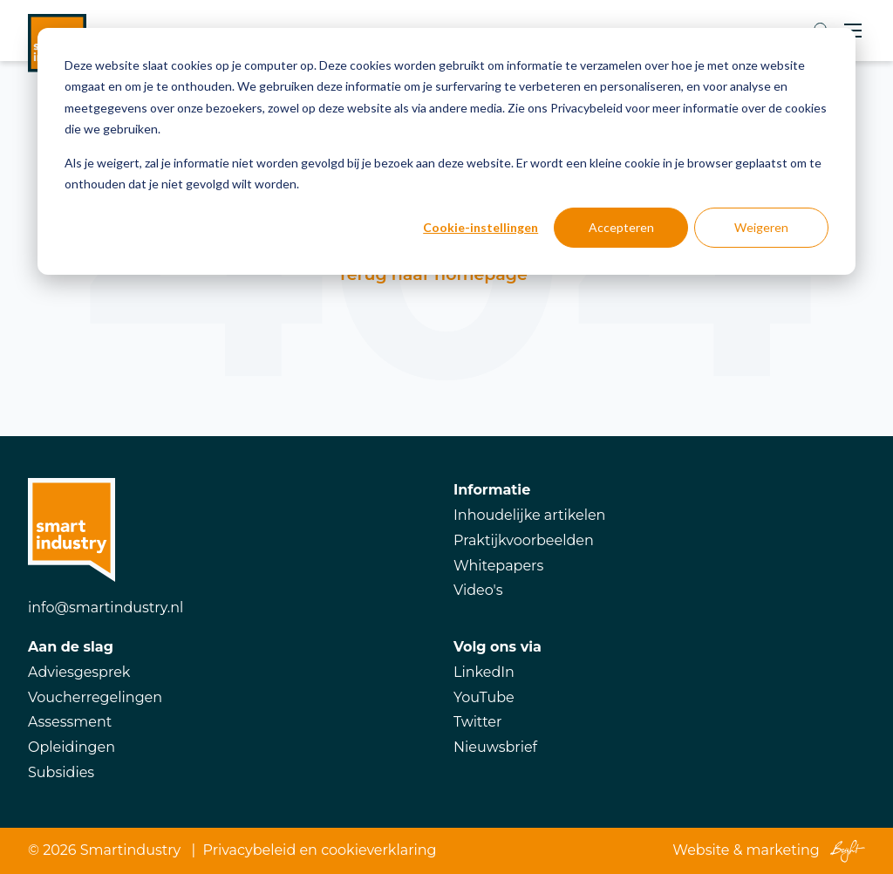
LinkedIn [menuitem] (484, 672)
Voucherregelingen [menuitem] (95, 697)
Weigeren (761, 227)
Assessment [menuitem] (70, 722)
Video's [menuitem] (478, 590)
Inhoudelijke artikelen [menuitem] (529, 515)
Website (700, 850)
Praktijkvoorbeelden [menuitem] (523, 540)
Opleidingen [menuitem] (71, 747)
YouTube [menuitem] (484, 697)
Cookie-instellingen (480, 227)
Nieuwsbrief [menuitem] (495, 747)
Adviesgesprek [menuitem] (79, 672)
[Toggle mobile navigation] (853, 30)
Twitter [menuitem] (477, 722)
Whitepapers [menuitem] (498, 565)
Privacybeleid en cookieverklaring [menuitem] (320, 850)
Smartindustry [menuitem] (130, 850)
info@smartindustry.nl (105, 607)
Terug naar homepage (432, 274)
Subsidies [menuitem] (61, 772)
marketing (783, 850)
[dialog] (446, 151)
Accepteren (621, 227)
